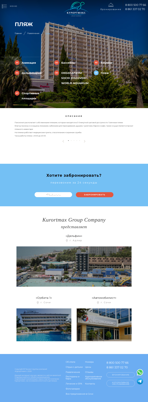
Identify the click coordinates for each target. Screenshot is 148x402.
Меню (13, 6)
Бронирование (111, 9)
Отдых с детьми (74, 367)
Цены (88, 367)
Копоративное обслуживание (120, 383)
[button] (68, 140)
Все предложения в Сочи (79, 394)
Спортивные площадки (30, 96)
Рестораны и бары (72, 378)
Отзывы (89, 372)
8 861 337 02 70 (135, 9)
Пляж (47, 33)
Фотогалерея (73, 389)
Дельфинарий (32, 72)
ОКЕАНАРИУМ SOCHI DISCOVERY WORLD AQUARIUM (75, 78)
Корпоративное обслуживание (93, 378)
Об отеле (70, 362)
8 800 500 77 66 (135, 4)
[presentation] (63, 141)
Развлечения (33, 33)
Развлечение (73, 372)
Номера (89, 362)
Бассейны (68, 62)
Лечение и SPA (74, 384)
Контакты (90, 384)
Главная (18, 33)
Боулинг (106, 62)
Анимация (29, 62)
